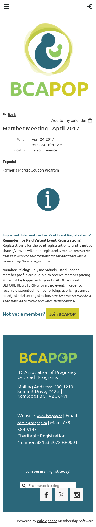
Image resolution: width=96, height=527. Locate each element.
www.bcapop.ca (49, 415)
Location (20, 150)
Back (12, 114)
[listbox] (72, 120)
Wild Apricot (47, 520)
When (22, 139)
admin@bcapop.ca (32, 422)
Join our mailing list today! (48, 471)
